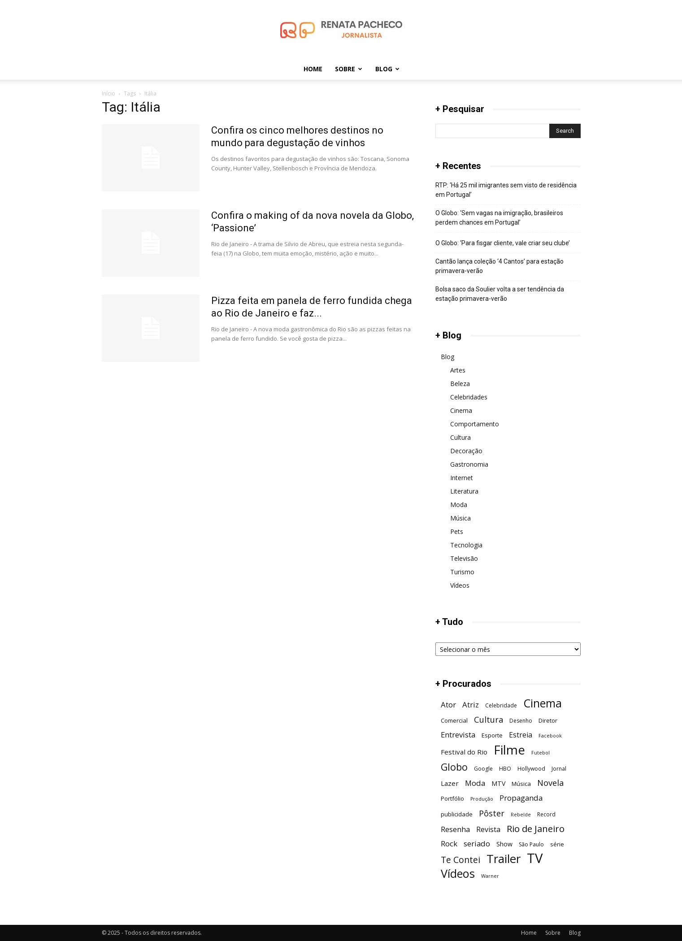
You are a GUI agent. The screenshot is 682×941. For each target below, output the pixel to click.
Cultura (460, 437)
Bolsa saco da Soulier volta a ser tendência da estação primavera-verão (499, 294)
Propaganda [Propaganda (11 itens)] (521, 797)
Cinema (461, 410)
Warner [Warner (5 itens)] (490, 876)
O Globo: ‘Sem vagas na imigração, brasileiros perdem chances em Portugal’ (499, 217)
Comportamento (474, 424)
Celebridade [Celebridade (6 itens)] (501, 705)
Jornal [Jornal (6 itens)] (559, 768)
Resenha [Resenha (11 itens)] (455, 829)
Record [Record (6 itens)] (546, 814)
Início (108, 93)
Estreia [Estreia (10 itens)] (520, 735)
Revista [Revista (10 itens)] (488, 829)
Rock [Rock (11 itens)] (449, 843)
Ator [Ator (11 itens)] (448, 704)
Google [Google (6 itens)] (483, 768)
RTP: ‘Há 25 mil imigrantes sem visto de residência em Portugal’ (506, 190)
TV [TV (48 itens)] (535, 858)
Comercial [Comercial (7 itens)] (454, 720)
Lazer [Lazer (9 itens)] (450, 783)
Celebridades (468, 397)
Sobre (348, 69)
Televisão (464, 558)
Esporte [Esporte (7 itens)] (492, 735)
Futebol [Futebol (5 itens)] (540, 753)
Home (313, 69)
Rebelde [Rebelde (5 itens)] (521, 814)
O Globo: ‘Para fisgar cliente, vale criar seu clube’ (502, 243)
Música (460, 518)
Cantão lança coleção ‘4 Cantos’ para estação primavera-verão (499, 266)
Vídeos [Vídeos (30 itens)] (458, 873)
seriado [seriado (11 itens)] (477, 843)
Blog (387, 69)
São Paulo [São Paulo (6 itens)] (531, 844)
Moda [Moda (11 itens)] (475, 783)
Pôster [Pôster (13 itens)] (491, 813)
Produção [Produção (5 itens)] (481, 799)
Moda (458, 504)
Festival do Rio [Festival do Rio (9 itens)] (464, 751)
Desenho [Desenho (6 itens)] (520, 720)
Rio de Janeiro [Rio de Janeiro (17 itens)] (536, 828)
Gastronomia (469, 464)
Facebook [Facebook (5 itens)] (550, 736)
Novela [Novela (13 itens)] (550, 782)
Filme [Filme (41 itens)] (509, 750)
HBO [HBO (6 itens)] (505, 768)
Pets (456, 531)
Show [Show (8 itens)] (504, 844)
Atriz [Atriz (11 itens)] (470, 704)
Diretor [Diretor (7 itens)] (548, 720)
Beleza (460, 383)
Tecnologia (466, 545)
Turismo (462, 572)
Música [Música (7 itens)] (521, 784)
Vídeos (459, 585)
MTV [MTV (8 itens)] (498, 783)
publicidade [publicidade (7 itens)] (457, 814)
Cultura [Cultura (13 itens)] (488, 719)
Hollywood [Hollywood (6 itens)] (531, 768)
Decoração (466, 451)
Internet (461, 477)
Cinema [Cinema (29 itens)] (542, 703)
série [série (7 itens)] (557, 844)
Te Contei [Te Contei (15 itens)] (460, 859)
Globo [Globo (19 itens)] (454, 767)
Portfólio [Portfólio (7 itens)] (452, 798)
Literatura (464, 491)
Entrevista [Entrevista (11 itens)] (458, 734)
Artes (457, 370)
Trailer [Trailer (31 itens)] (504, 858)
